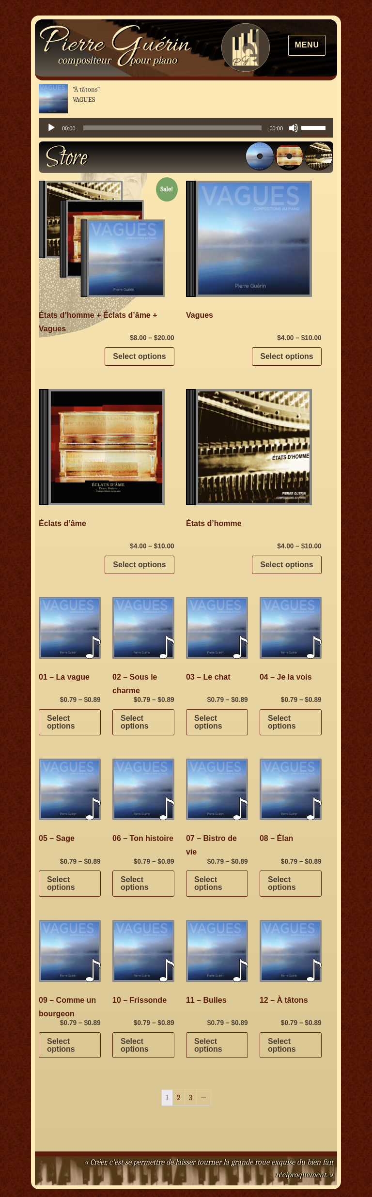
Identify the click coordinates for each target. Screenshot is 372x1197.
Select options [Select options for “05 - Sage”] (61, 883)
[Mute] (293, 128)
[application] (186, 128)
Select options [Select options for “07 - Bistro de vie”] (208, 883)
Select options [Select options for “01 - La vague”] (61, 722)
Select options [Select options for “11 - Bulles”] (208, 1045)
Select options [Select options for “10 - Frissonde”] (135, 1045)
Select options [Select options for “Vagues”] (286, 356)
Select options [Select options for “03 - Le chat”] (208, 722)
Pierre (114, 45)
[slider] (172, 127)
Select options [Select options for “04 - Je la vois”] (282, 722)
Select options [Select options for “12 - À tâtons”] (282, 1045)
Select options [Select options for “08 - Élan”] (282, 883)
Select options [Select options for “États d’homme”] (286, 564)
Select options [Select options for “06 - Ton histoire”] (135, 883)
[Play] (51, 128)
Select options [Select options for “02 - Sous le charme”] (135, 722)
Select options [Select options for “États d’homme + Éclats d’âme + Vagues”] (139, 356)
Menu (307, 45)
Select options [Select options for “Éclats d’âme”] (139, 564)
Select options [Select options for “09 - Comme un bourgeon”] (61, 1045)
